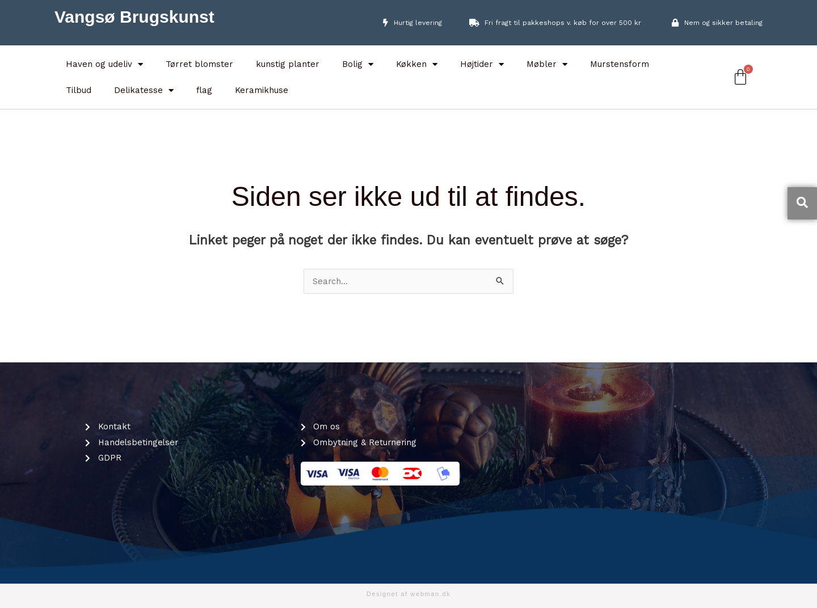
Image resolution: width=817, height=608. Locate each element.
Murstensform (619, 64)
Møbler (547, 64)
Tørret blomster (199, 64)
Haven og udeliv (104, 64)
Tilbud (78, 90)
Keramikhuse (261, 90)
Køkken (416, 64)
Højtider (482, 64)
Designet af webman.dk (409, 593)
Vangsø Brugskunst (134, 16)
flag (204, 90)
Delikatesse (144, 90)
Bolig (357, 64)
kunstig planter (287, 64)
